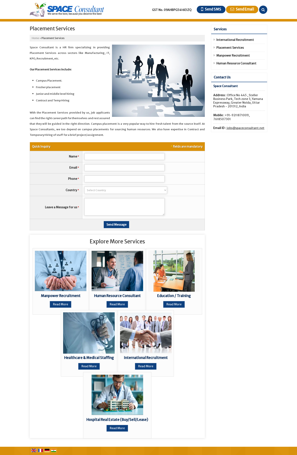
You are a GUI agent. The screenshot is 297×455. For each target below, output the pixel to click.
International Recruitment (146, 357)
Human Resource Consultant (117, 296)
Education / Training (174, 296)
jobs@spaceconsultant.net (245, 128)
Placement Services (230, 48)
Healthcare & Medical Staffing (89, 357)
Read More (60, 304)
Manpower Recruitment (60, 296)
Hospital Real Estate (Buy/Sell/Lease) (117, 419)
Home (35, 38)
